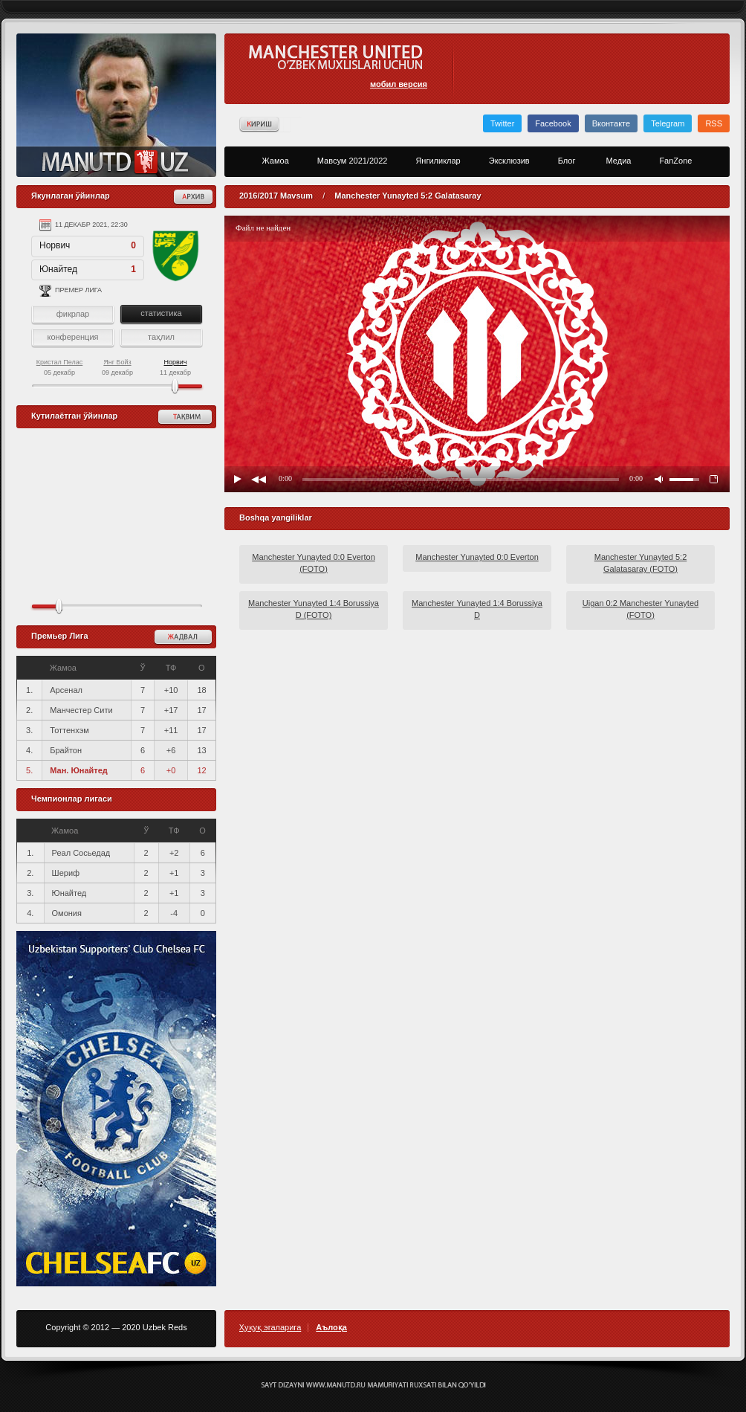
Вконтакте (611, 123)
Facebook (553, 123)
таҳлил (161, 336)
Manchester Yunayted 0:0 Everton (477, 556)
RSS (713, 123)
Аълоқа (331, 1328)
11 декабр (175, 367)
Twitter (502, 123)
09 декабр (117, 367)
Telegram (667, 123)
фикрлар (72, 313)
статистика (160, 313)
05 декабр (59, 367)
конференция (72, 336)
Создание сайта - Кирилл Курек (373, 1385)
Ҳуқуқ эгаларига (270, 1328)
